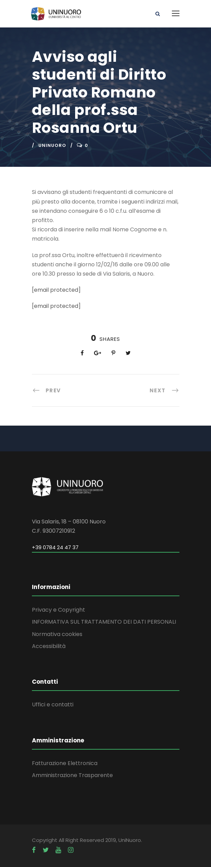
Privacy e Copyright (58, 610)
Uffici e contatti (52, 704)
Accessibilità (49, 646)
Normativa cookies (57, 634)
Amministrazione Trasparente (72, 775)
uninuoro (52, 145)
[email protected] (56, 290)
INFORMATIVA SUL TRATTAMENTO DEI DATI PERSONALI (104, 622)
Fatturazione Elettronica (64, 763)
